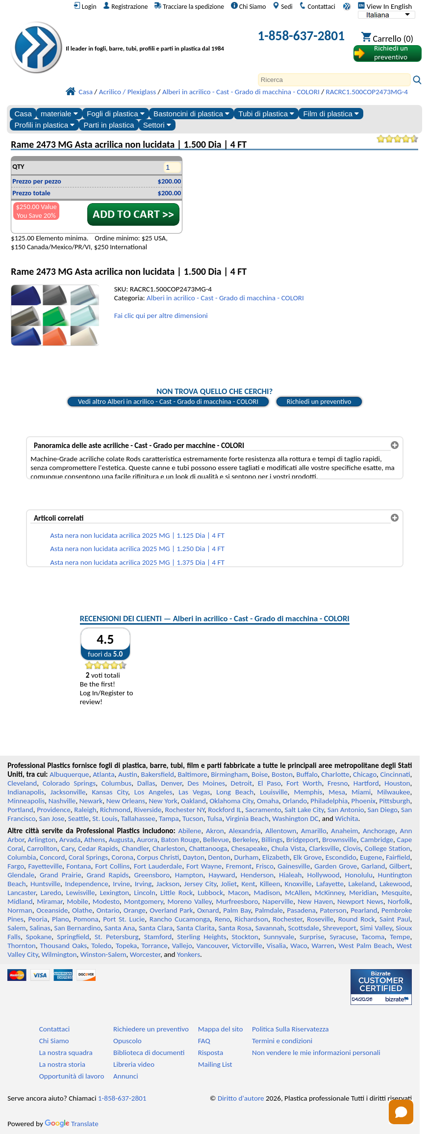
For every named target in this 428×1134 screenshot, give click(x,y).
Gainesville (293, 866)
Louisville (273, 792)
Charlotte (335, 774)
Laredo (51, 892)
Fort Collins (112, 866)
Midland (19, 901)
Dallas (146, 783)
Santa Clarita (195, 927)
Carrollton (42, 848)
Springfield (73, 936)
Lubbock (210, 892)
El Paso (269, 783)
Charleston (168, 848)
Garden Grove (335, 866)
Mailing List (215, 1064)
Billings (271, 839)
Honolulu (358, 874)
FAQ (204, 1040)
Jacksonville (68, 792)
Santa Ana (119, 927)
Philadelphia (329, 800)
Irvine (121, 883)
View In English (385, 6)
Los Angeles (153, 792)
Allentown (280, 830)
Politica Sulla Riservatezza (290, 1029)
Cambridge (376, 839)
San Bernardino (77, 927)
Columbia (21, 857)
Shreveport (339, 927)
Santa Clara (156, 927)
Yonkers (188, 954)
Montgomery (143, 901)
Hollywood (323, 874)
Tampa (169, 818)
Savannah (269, 927)
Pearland (364, 910)
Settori (157, 125)
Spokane (38, 936)
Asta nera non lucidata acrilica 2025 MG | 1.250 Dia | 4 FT (137, 548)
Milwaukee (393, 792)
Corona (122, 857)
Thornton (21, 945)
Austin (127, 774)
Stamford (158, 936)
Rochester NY (184, 809)
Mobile (77, 901)
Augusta (121, 839)
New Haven (315, 901)
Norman (19, 910)
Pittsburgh (394, 800)
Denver (171, 783)
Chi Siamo (248, 6)
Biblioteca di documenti (148, 1052)
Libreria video (133, 1064)
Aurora (147, 839)
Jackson (167, 883)
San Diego (383, 809)
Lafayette (330, 883)
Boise (260, 774)
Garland (373, 866)
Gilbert (399, 866)
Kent (248, 883)
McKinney (329, 892)
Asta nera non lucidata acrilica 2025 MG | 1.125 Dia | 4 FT (137, 535)
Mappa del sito (220, 1029)
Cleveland (22, 783)
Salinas (39, 927)
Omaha (268, 800)
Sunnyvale (279, 936)
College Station (387, 848)
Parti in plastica (109, 125)
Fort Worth (304, 783)
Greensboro (151, 874)
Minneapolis (26, 800)
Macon (238, 892)
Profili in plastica (44, 125)
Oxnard (208, 910)
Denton (219, 857)
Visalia (276, 945)
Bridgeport (302, 839)
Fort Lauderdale (158, 866)
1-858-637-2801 (301, 35)
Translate (72, 1123)
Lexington (114, 892)
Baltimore (192, 774)
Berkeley (245, 839)
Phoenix (364, 800)
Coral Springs (88, 857)
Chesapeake (249, 848)
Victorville (247, 945)
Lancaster (21, 892)
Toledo (101, 945)
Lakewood (394, 883)
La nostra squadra (66, 1052)
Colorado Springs (69, 783)
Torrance (154, 945)
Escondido (341, 857)
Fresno (337, 783)
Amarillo (314, 830)
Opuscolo (127, 1040)
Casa (22, 113)
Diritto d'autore (241, 1098)
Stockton (245, 936)
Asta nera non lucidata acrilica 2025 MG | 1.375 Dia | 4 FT (137, 562)
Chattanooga (208, 848)
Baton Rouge (180, 839)
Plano (60, 919)
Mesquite (395, 892)
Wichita (346, 818)
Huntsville (45, 883)
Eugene (371, 857)
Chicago (365, 774)
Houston (397, 783)
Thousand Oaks (63, 945)
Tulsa (214, 818)
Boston (282, 774)
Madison (267, 892)
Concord (52, 857)
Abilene (189, 830)
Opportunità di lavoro (71, 1076)
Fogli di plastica (116, 113)
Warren (323, 945)
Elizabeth (276, 857)
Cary (68, 848)
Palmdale (269, 910)
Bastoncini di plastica (191, 113)
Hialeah (290, 874)
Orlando (294, 800)
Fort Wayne (204, 866)
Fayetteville (45, 866)
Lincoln (144, 892)
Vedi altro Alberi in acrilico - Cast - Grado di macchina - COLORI (168, 401)
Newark (90, 800)
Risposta (211, 1052)
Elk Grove (307, 857)
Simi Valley (376, 927)
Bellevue (216, 839)
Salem (16, 927)
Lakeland (361, 883)
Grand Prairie (60, 874)
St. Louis (104, 818)
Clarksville (324, 848)
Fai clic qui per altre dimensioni (161, 315)
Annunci (125, 1076)
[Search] (334, 79)
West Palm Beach (365, 945)
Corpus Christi (158, 857)
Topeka (126, 945)
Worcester (145, 954)
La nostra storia (62, 1064)
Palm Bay (237, 910)
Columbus (116, 783)
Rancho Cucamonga (180, 919)
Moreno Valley (190, 901)
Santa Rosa (235, 927)
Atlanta (103, 774)
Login (85, 6)
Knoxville (298, 883)
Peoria (37, 919)
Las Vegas (194, 792)
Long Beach (234, 792)
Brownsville (339, 839)
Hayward (221, 874)
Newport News (360, 901)
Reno (222, 919)
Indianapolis (25, 792)
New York (163, 800)
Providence (54, 809)
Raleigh (85, 809)
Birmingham (229, 774)
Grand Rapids (108, 874)
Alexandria (244, 830)
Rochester (287, 919)
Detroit (241, 783)
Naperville (277, 901)
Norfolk (399, 901)
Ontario (108, 910)
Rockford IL (225, 809)
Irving (143, 883)
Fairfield (398, 857)
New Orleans (125, 800)
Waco (298, 945)
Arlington (42, 839)
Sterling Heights (201, 936)
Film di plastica (331, 113)
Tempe (400, 936)
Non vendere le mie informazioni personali (316, 1052)
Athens (94, 839)
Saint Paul (394, 919)
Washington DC (295, 818)
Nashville (62, 800)
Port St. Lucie (124, 919)
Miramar (49, 901)
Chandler (135, 848)
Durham (246, 857)
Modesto (106, 901)
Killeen (270, 883)
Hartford (366, 783)
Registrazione (125, 6)
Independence (86, 883)
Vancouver (212, 945)
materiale (59, 113)
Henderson (257, 874)
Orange (135, 910)
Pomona (86, 919)
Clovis (352, 848)
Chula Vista (288, 848)
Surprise (312, 936)
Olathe (82, 910)
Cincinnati (395, 774)
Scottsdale (303, 927)
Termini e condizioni (282, 1040)
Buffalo (306, 774)
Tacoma (372, 936)
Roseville (320, 919)
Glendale (20, 874)
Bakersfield (157, 774)
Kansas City (110, 792)
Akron (215, 830)
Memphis (308, 792)
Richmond (115, 809)
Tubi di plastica (266, 113)
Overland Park (171, 910)
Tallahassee (138, 818)
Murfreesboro (237, 901)
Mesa (336, 792)
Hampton (189, 874)
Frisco (265, 866)
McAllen (297, 892)
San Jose (52, 818)
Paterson (333, 910)
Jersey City (200, 883)
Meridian (363, 892)
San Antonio (345, 809)
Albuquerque (69, 774)
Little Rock (176, 892)
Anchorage (379, 830)
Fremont (239, 866)
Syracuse (342, 936)
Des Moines (207, 783)
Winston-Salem (103, 954)
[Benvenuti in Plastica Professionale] (157, 37)
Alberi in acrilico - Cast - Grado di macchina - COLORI (225, 297)
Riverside (147, 809)
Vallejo (182, 945)
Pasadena (301, 910)
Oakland (193, 800)
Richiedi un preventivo (319, 401)
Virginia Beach (247, 818)
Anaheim (344, 830)
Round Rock (356, 919)
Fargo (15, 866)
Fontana (79, 866)
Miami (361, 792)
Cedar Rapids (98, 848)
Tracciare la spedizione (189, 6)
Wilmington (59, 954)
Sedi (283, 6)
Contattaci (317, 6)
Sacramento (263, 809)
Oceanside (52, 910)
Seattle (78, 818)
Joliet (229, 883)
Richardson (251, 919)
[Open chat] (401, 1112)
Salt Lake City (304, 809)
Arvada (69, 839)
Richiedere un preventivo (151, 1029)
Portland (20, 809)
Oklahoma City (231, 800)
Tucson (192, 818)
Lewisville (80, 892)
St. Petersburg (117, 936)
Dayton (193, 857)
